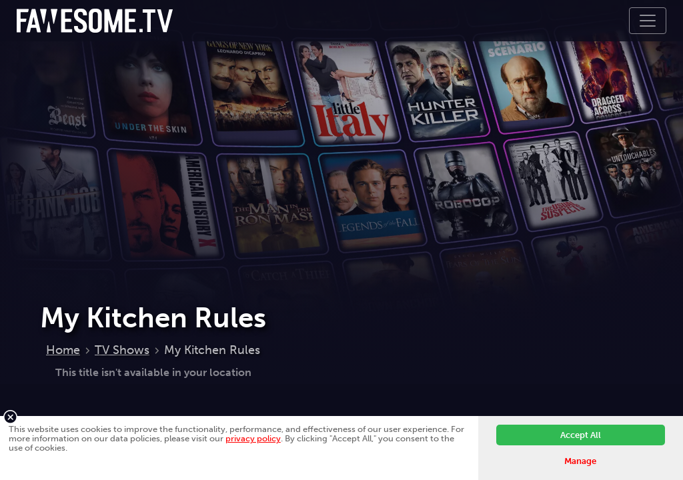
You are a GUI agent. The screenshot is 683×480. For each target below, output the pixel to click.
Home (63, 350)
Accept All (580, 435)
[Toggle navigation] (647, 20)
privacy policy (253, 438)
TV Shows (122, 350)
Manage (580, 461)
